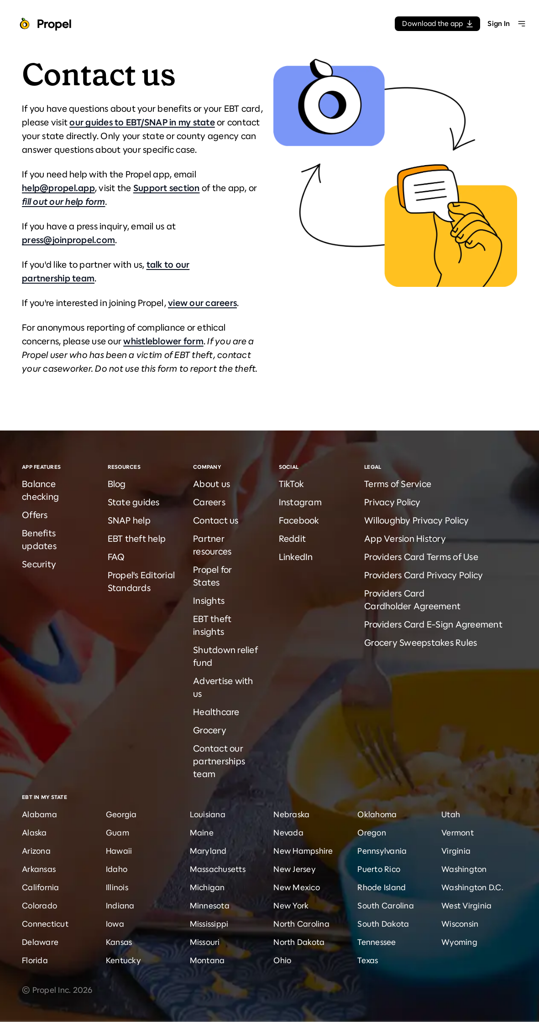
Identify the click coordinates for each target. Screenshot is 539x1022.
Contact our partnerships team (219, 761)
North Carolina (301, 924)
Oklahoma (377, 814)
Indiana (120, 906)
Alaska (34, 833)
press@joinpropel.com (68, 240)
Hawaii (119, 851)
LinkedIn (296, 557)
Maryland (208, 851)
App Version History (405, 539)
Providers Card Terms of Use (421, 557)
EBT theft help (137, 539)
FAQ (116, 557)
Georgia (121, 814)
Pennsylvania (382, 851)
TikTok (291, 484)
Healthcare (216, 712)
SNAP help (129, 520)
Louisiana (207, 814)
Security (39, 564)
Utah (450, 814)
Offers (35, 515)
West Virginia (466, 906)
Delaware (40, 942)
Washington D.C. (472, 887)
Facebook (299, 520)
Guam (117, 833)
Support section (166, 188)
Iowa (115, 924)
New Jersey (294, 869)
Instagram (300, 502)
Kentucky (123, 960)
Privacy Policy (392, 502)
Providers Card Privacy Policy (423, 575)
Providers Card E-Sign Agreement (433, 624)
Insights (209, 601)
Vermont (457, 833)
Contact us (216, 520)
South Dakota (383, 924)
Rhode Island (381, 887)
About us (211, 484)
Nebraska (291, 814)
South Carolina (385, 906)
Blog (117, 484)
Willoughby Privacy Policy (416, 520)
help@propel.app (58, 188)
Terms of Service (397, 484)
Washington (464, 869)
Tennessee (376, 942)
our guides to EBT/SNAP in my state (142, 122)
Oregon (371, 833)
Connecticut (45, 924)
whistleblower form (163, 341)
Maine (202, 833)
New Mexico (296, 887)
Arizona (36, 851)
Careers (209, 502)
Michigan (207, 887)
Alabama (39, 814)
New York (291, 906)
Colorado (39, 906)
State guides (134, 502)
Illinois (117, 887)
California (40, 887)
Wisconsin (459, 924)
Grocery (209, 730)
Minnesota (210, 906)
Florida (35, 960)
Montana (207, 960)
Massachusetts (218, 869)
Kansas (119, 942)
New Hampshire (303, 851)
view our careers (202, 303)
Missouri (205, 942)
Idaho (116, 869)
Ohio (282, 960)
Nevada (288, 833)
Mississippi (209, 924)
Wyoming (459, 942)
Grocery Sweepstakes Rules (420, 642)
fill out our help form (63, 202)
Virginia (456, 851)
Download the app (437, 23)
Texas (367, 960)
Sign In (498, 23)
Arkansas (39, 869)
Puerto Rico (378, 869)
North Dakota (298, 942)
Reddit (292, 539)
